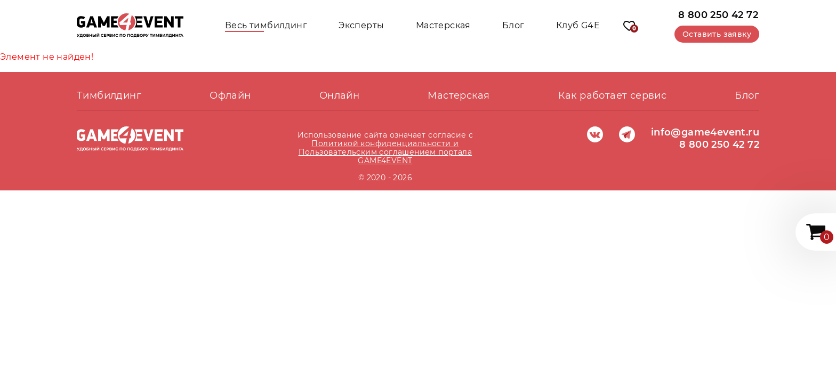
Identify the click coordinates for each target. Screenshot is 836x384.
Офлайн (230, 95)
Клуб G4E (578, 25)
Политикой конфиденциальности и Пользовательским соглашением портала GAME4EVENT (385, 152)
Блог (513, 25)
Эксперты (361, 25)
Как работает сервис (612, 95)
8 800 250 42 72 (718, 14)
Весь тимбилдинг (266, 25)
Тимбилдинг (109, 95)
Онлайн (339, 95)
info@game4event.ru (705, 132)
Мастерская (443, 25)
